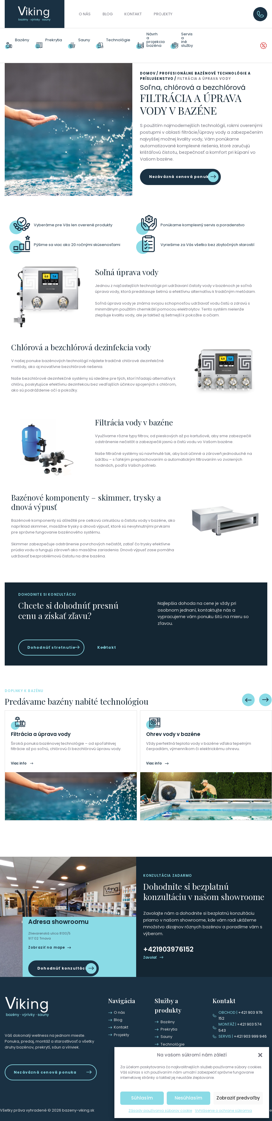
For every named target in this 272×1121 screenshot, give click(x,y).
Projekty (163, 14)
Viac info (18, 769)
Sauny (84, 40)
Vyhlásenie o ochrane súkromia (223, 1110)
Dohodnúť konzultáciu (61, 974)
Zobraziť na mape (46, 954)
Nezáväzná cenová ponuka (177, 168)
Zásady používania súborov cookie (160, 1110)
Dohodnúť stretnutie (49, 637)
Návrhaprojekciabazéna (155, 40)
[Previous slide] (248, 706)
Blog (108, 14)
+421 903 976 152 (241, 1018)
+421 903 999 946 (240, 1036)
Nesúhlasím (188, 1098)
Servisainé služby (190, 40)
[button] (260, 1055)
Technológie (118, 40)
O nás (85, 14)
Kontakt (133, 14)
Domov (148, 65)
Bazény (22, 40)
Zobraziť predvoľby (238, 1098)
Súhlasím (142, 1098)
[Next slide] (265, 706)
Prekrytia (53, 40)
